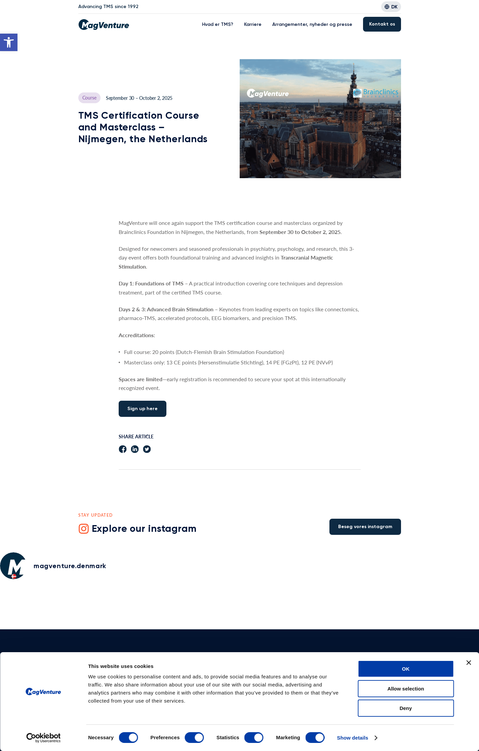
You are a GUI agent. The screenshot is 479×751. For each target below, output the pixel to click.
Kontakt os (382, 24)
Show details (352, 738)
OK (406, 669)
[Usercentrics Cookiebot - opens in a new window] (43, 738)
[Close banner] (468, 662)
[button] (8, 42)
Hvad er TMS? (217, 24)
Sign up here (142, 408)
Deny (406, 708)
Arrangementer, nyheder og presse (312, 24)
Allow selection (405, 688)
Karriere (253, 24)
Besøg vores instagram (365, 526)
